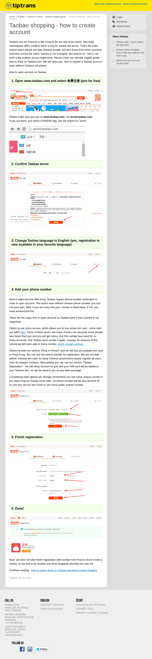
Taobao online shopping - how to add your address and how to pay (128, 52)
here (23, 332)
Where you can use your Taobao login (126, 62)
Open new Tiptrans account (107, 3)
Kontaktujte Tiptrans (90, 605)
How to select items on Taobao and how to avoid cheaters (64, 570)
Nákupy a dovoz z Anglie (92, 613)
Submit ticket (123, 26)
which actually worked (70, 344)
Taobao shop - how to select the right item (127, 43)
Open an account (51, 609)
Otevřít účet (84, 609)
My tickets (122, 21)
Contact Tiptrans (52, 605)
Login (119, 17)
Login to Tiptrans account (135, 3)
